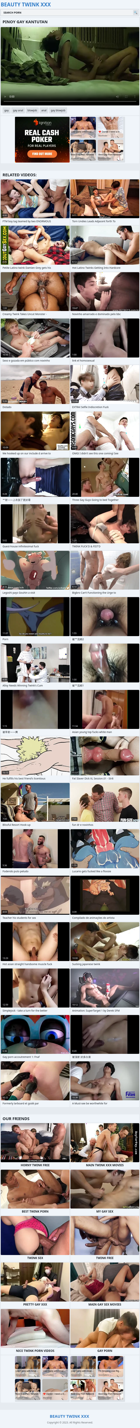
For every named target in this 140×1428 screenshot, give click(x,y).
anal (43, 110)
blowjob (32, 110)
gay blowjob (58, 110)
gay (6, 110)
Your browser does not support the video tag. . (70, 66)
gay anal (18, 110)
